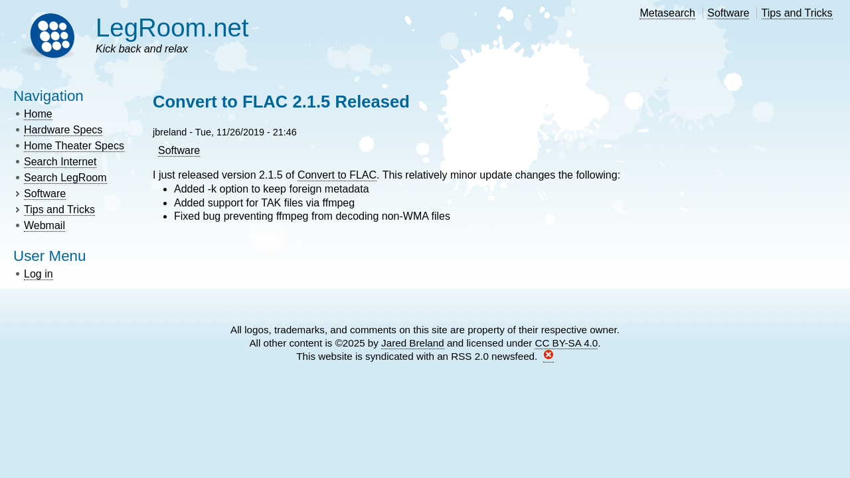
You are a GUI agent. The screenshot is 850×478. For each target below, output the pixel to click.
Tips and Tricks (797, 13)
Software (728, 13)
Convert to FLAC (337, 175)
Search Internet (60, 161)
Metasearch (667, 13)
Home (38, 114)
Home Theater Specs (74, 145)
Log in (38, 273)
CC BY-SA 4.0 (566, 343)
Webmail (44, 225)
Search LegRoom (65, 177)
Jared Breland (412, 343)
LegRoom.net (172, 27)
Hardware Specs (63, 129)
